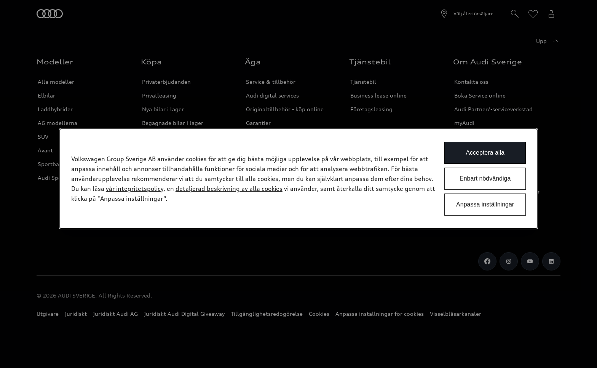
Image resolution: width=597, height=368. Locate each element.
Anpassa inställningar (485, 204)
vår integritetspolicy (134, 188)
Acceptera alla (485, 152)
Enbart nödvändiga (485, 178)
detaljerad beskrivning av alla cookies (229, 188)
